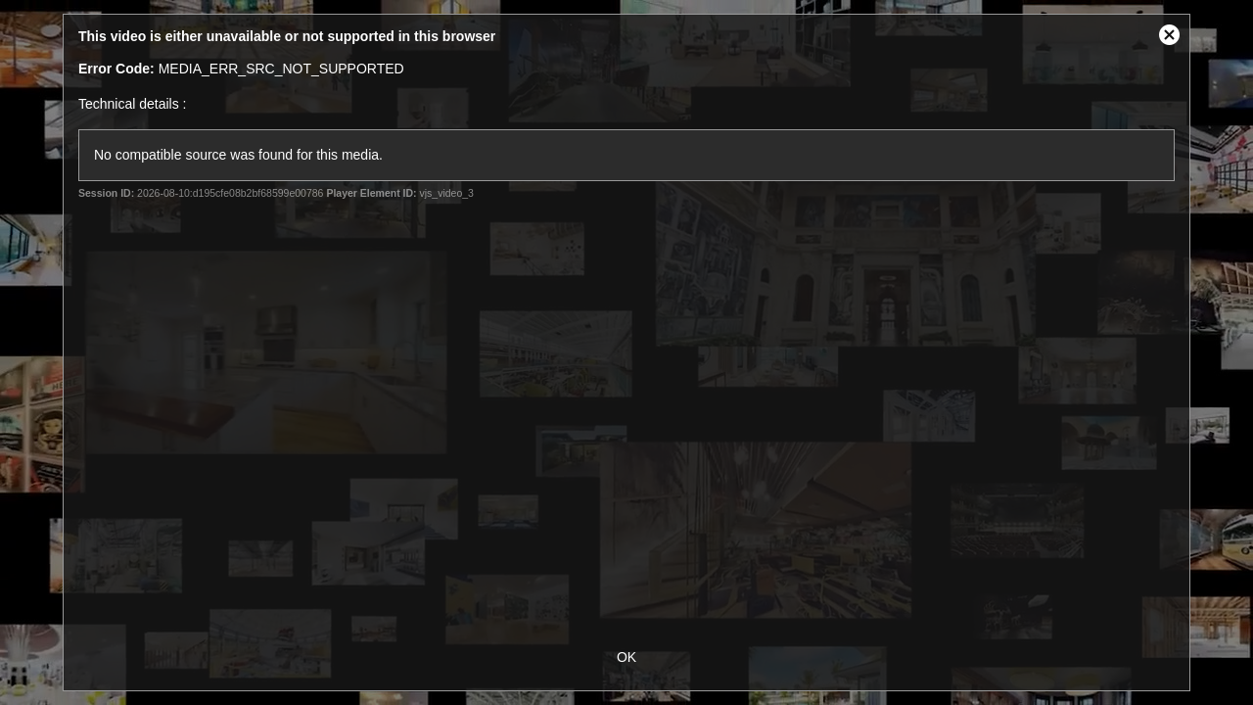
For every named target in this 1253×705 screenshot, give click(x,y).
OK (626, 657)
